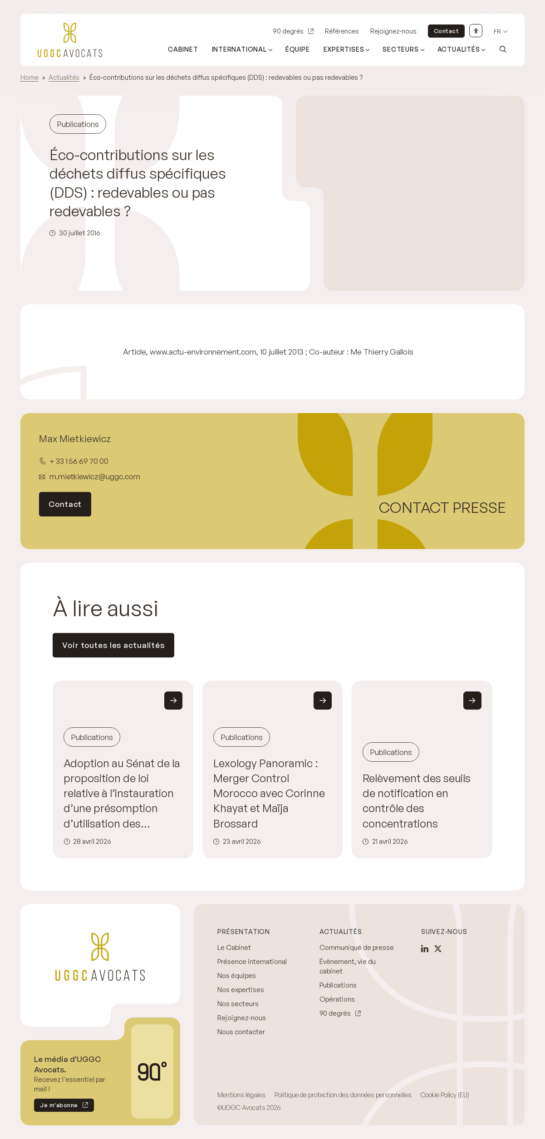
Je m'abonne (56, 1106)
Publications (338, 985)
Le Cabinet (234, 947)
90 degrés (288, 31)
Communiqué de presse (356, 947)
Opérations (337, 999)
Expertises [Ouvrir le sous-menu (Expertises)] (344, 49)
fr (497, 31)
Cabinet (183, 49)
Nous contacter (241, 1031)
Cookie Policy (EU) (445, 1095)
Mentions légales (241, 1095)
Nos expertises (240, 989)
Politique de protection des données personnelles (343, 1095)
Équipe (297, 49)
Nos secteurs (238, 1003)
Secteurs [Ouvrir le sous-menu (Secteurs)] (400, 49)
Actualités (64, 77)
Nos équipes (236, 975)
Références (342, 31)
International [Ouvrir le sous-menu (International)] (239, 49)
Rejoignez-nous (393, 31)
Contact (446, 30)
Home (29, 77)
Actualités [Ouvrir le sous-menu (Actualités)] (458, 49)
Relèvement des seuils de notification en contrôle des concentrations (417, 800)
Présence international (252, 961)
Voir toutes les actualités (113, 645)
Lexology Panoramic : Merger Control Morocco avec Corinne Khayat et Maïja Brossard (269, 793)
